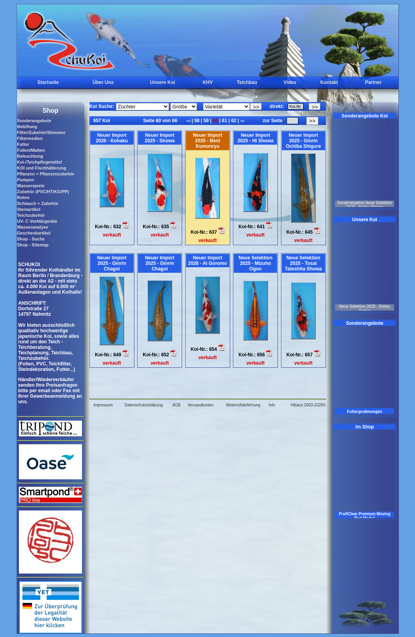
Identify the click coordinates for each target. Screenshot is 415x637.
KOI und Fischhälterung (41, 168)
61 (225, 120)
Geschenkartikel (33, 233)
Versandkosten (201, 405)
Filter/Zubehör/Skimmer (41, 132)
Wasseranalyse (32, 227)
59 (206, 120)
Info (271, 405)
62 (234, 120)
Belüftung (27, 126)
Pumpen (25, 179)
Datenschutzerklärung (144, 405)
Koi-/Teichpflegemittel (39, 162)
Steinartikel (28, 209)
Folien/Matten (31, 150)
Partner (373, 82)
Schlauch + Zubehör (37, 203)
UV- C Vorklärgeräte (37, 221)
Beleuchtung (30, 156)
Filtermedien (30, 138)
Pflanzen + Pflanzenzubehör (45, 173)
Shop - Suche (31, 239)
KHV (207, 82)
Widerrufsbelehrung (243, 405)
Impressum (103, 405)
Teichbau (247, 82)
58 (197, 120)
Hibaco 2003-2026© (308, 405)
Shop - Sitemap (32, 244)
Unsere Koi (162, 82)
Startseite (48, 82)
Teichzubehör (31, 215)
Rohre (23, 197)
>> (242, 121)
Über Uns (103, 82)
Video (289, 82)
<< (189, 121)
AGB (176, 405)
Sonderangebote (34, 120)
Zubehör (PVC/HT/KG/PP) (43, 191)
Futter (23, 144)
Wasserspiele (31, 185)
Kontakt (329, 82)
